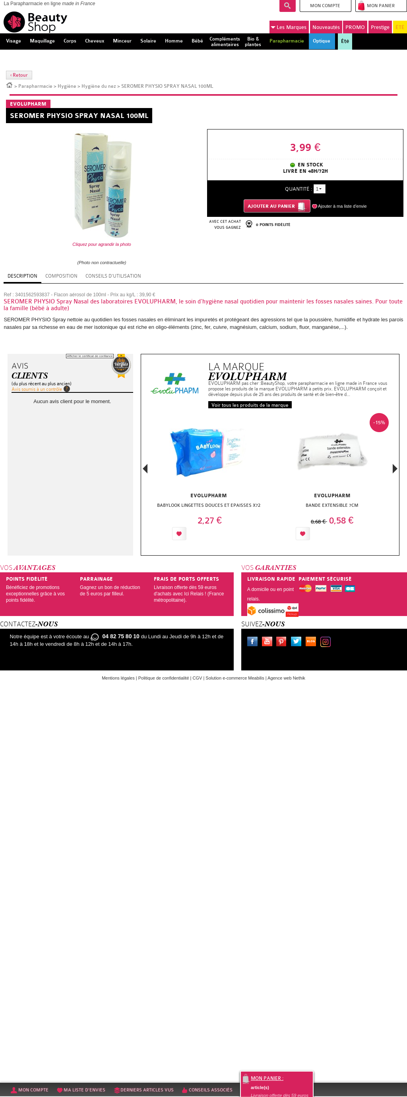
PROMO (355, 27)
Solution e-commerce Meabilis (234, 678)
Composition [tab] (61, 276)
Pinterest (283, 643)
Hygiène (67, 86)
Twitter (297, 643)
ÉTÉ (400, 27)
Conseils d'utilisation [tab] (113, 276)
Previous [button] (145, 471)
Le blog (312, 643)
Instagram (327, 643)
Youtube (268, 643)
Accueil (9, 84)
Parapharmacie (35, 86)
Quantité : (298, 189)
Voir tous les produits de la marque (250, 405)
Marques (288, 27)
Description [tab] (22, 276)
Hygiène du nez (98, 86)
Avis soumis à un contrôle (37, 389)
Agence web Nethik (286, 678)
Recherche (287, 6)
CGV (197, 678)
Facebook (254, 643)
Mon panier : (267, 1078)
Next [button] (395, 468)
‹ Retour (19, 75)
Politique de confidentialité (163, 678)
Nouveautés (326, 27)
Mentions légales (118, 678)
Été (345, 41)
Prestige (380, 27)
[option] (208, 478)
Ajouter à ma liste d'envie (342, 206)
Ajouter (206, 533)
